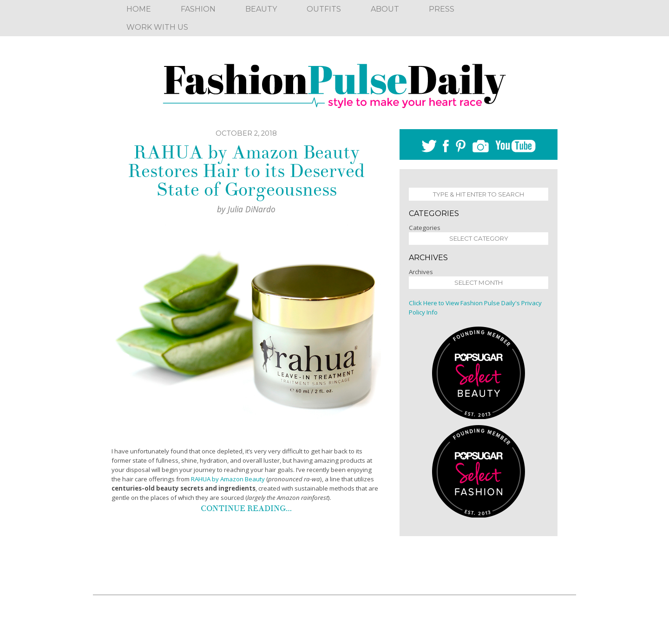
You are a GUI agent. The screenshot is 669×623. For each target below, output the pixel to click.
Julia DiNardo (251, 209)
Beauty (261, 9)
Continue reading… (246, 508)
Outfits (324, 9)
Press (441, 9)
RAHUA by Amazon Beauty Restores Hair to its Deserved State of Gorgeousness (246, 171)
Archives (421, 272)
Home (138, 9)
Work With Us (157, 27)
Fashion (198, 9)
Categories (424, 227)
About (385, 9)
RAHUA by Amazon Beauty (228, 479)
